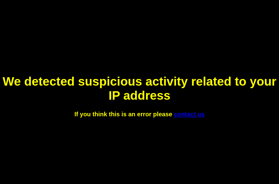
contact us (189, 114)
